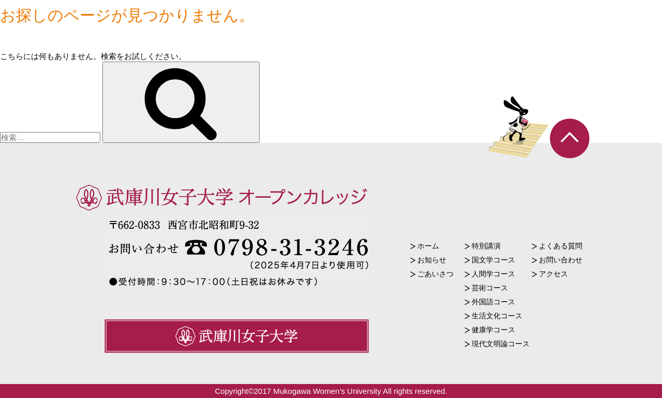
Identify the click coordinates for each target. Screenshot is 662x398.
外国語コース (493, 302)
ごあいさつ (435, 274)
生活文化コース (497, 316)
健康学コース (493, 330)
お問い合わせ (560, 260)
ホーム (428, 246)
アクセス (553, 274)
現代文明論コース (501, 344)
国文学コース (493, 260)
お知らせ (431, 260)
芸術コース (490, 288)
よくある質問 (560, 246)
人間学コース (493, 274)
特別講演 (486, 246)
